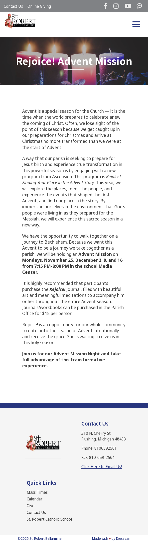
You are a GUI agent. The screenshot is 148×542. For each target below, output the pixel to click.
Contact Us (13, 6)
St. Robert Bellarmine (45, 538)
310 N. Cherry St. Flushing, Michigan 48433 (103, 436)
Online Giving (39, 6)
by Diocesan (121, 538)
